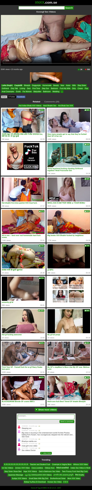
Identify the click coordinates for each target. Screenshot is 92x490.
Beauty (56, 85)
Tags (39, 488)
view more (46, 453)
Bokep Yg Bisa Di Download (35, 482)
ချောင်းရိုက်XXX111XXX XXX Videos (38, 475)
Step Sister (82, 85)
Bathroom (47, 91)
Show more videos (46, 410)
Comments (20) (51, 102)
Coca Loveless (37, 468)
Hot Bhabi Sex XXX (65, 106)
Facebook (21, 97)
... (62, 91)
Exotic (18, 91)
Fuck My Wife (65, 88)
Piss (86, 88)
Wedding (56, 91)
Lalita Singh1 (7, 85)
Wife (74, 85)
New (62, 85)
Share (4, 97)
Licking (22, 88)
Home (33, 488)
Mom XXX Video (73, 478)
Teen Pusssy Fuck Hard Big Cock (74, 471)
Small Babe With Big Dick (38, 478)
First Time (36, 88)
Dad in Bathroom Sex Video (49, 471)
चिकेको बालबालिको (62, 468)
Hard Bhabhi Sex (49, 106)
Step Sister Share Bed (12, 471)
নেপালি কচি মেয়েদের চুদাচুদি (63, 475)
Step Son (45, 88)
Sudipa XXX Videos (19, 478)
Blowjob (27, 85)
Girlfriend (5, 88)
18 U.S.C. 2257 (55, 488)
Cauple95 (18, 85)
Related (36, 102)
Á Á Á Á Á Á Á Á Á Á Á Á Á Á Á (16, 464)
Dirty (74, 88)
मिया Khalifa (79, 475)
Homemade (47, 85)
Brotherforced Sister (58, 478)
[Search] (42, 8)
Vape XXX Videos (30, 471)
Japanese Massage (15, 475)
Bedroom (54, 88)
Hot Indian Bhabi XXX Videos (30, 106)
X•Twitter (11, 97)
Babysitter (37, 91)
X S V (65, 482)
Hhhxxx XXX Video (80, 464)
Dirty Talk (14, 88)
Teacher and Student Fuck (40, 464)
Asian (68, 85)
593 (87, 69)
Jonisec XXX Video (22, 468)
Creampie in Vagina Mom (61, 464)
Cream (80, 88)
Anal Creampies (8, 91)
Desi (28, 88)
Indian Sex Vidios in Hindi (80, 468)
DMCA (45, 488)
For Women (27, 91)
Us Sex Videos (7, 468)
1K (80, 69)
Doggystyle (36, 85)
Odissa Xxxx (49, 468)
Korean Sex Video (55, 482)
